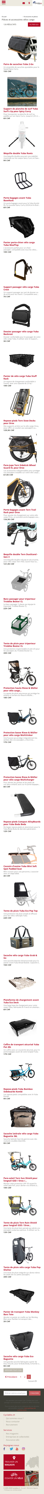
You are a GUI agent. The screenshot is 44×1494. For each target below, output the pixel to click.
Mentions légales (32, 1488)
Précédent (11, 1376)
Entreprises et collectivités (17, 1436)
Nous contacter (13, 1421)
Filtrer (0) (34, 24)
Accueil (23, 1488)
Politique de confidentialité (13, 1490)
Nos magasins (12, 1433)
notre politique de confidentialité (26, 1409)
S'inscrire (34, 1393)
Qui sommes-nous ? (14, 1418)
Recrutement (12, 1424)
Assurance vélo (12, 1440)
